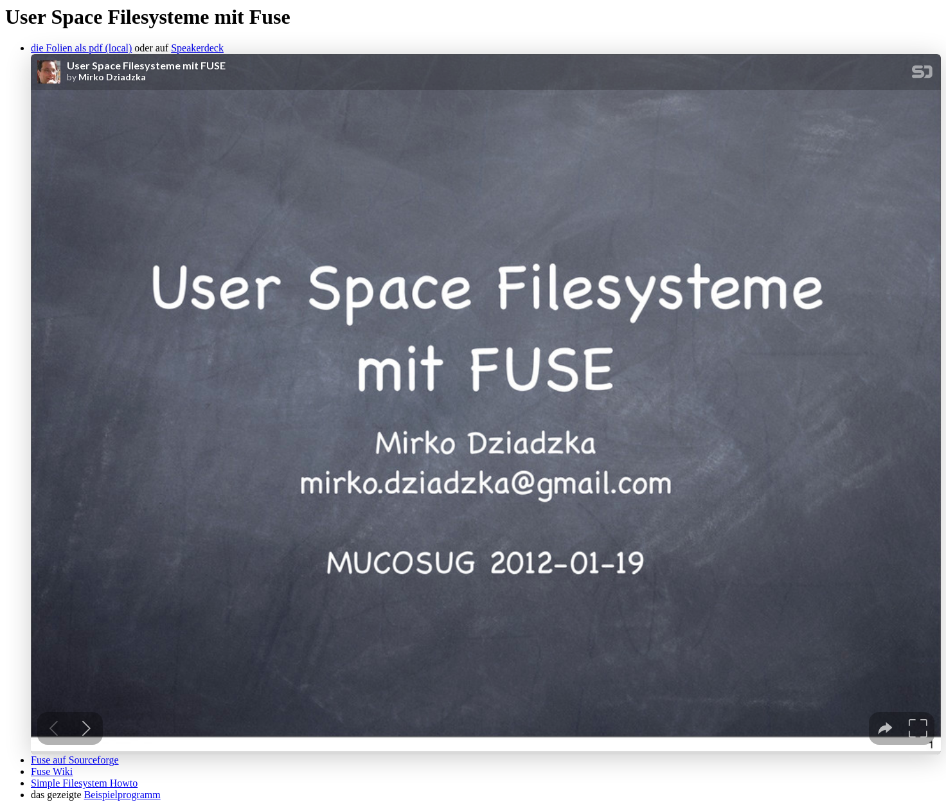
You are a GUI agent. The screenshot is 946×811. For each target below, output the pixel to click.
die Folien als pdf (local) (81, 47)
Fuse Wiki (52, 771)
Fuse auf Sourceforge (75, 759)
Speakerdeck (197, 47)
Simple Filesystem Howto (84, 783)
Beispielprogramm (122, 794)
